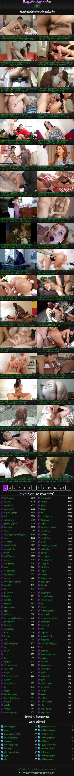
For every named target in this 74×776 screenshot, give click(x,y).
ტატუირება (45, 593)
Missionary (45, 520)
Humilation (45, 694)
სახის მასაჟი (46, 549)
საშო (6, 538)
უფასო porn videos (48, 727)
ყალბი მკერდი (10, 683)
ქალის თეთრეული (49, 545)
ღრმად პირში (46, 560)
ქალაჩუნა (45, 687)
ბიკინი (43, 672)
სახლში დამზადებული (13, 618)
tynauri (6, 730)
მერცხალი (45, 622)
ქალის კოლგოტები (12, 698)
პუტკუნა (7, 691)
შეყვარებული (9, 574)
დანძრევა (8, 614)
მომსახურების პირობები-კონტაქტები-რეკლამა (36, 769)
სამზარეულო (46, 702)
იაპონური (8, 585)
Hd (42, 513)
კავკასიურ (45, 625)
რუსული (7, 662)
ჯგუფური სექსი (47, 636)
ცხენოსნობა (9, 509)
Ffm (5, 640)
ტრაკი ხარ (8, 593)
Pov (42, 589)
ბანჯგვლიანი (9, 571)
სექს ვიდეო (45, 752)
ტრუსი (6, 553)
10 (49, 487)
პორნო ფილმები (48, 756)
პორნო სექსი (9, 727)
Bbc (42, 603)
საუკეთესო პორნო (48, 745)
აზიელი (7, 560)
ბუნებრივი (45, 567)
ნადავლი (8, 527)
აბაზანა (7, 705)
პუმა (42, 705)
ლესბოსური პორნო (12, 734)
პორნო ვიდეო (47, 759)
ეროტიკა (7, 741)
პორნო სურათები (48, 730)
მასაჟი (43, 691)
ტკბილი (44, 553)
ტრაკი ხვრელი (10, 665)
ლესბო (44, 574)
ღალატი (44, 651)
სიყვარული (45, 712)
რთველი (7, 709)
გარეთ (7, 578)
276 (62, 487)
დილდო (7, 603)
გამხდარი (8, 600)
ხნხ (5, 759)
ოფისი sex (8, 669)
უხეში (43, 680)
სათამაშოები (9, 549)
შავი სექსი (8, 748)
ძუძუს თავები (46, 683)
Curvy (6, 654)
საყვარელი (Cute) (48, 527)
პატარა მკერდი (10, 513)
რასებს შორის (47, 596)
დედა (6, 611)
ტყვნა (6, 756)
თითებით (45, 556)
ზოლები (44, 534)
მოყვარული (46, 578)
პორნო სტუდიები (11, 738)
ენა (5, 647)
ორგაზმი (44, 662)
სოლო (43, 571)
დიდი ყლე (45, 582)
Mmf (42, 629)
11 (55, 487)
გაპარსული (9, 520)
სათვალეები (46, 665)
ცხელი (43, 542)
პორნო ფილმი (47, 734)
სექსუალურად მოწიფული (15, 534)
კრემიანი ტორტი (11, 643)
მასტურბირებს (10, 545)
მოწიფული (45, 669)
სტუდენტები (9, 629)
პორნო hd (45, 741)
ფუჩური (44, 502)
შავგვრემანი (46, 498)
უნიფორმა (45, 676)
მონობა (7, 636)
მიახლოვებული (47, 611)
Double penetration (11, 676)
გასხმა (6, 531)
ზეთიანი (44, 658)
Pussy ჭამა (45, 614)
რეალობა (45, 640)
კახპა (6, 567)
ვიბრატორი (9, 622)
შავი (5, 589)
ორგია (6, 672)
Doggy (43, 509)
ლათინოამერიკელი (49, 643)
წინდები (7, 702)
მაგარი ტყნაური (37, 2)
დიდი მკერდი (46, 516)
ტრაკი (43, 505)
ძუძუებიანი (8, 505)
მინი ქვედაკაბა (10, 694)
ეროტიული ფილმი (49, 618)
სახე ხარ (44, 633)
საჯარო (44, 698)
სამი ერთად (9, 564)
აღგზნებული (9, 556)
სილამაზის (45, 538)
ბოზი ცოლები (46, 600)
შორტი (43, 607)
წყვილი (7, 596)
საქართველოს (10, 712)
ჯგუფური (7, 680)
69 (42, 647)
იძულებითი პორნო (12, 752)
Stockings (8, 542)
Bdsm (6, 633)
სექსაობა (7, 502)
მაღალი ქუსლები (48, 654)
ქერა (6, 516)
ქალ (6, 687)
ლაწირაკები (46, 531)
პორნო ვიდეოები (48, 738)
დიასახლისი (9, 607)
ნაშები (43, 524)
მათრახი (7, 625)
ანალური (45, 564)
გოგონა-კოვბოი (10, 524)
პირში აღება (9, 498)
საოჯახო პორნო (47, 748)
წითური (44, 585)
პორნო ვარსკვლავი (12, 582)
